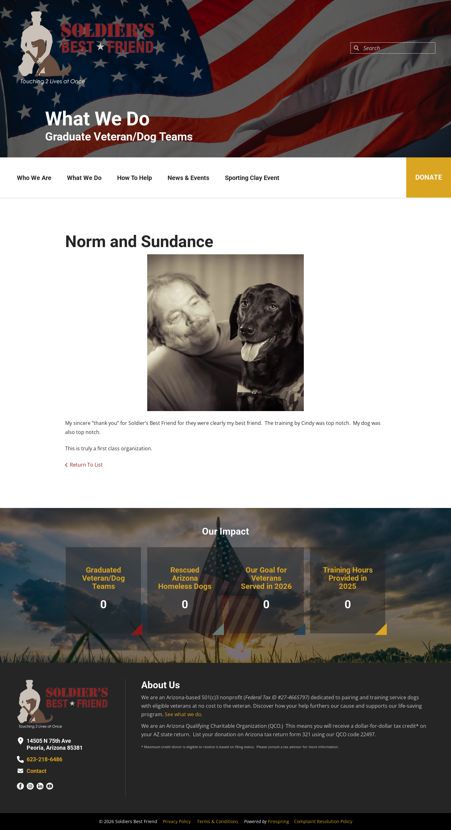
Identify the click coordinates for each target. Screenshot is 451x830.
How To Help (134, 178)
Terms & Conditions (217, 821)
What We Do (84, 178)
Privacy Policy (177, 821)
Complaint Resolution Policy (323, 821)
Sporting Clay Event (252, 178)
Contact (36, 771)
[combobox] (392, 48)
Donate (428, 178)
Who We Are (34, 178)
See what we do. (184, 714)
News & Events (188, 178)
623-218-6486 (44, 759)
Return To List (86, 464)
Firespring (278, 821)
